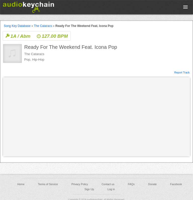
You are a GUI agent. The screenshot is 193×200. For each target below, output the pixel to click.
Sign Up (89, 189)
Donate (152, 184)
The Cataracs (43, 26)
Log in (111, 189)
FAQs (131, 184)
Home (20, 184)
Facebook (176, 184)
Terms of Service (48, 184)
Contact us (108, 184)
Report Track (181, 72)
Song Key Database (17, 26)
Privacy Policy (79, 184)
